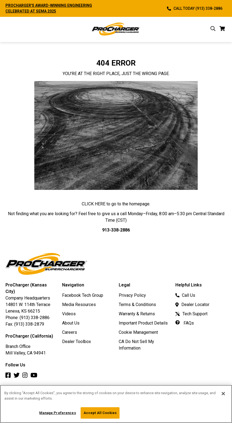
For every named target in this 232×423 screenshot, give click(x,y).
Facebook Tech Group (82, 295)
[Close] (223, 394)
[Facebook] (9, 376)
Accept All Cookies (100, 413)
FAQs (184, 323)
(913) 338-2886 (35, 317)
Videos (69, 313)
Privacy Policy (132, 295)
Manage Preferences (57, 413)
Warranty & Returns (137, 313)
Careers (69, 332)
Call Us (185, 295)
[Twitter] (18, 376)
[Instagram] (26, 376)
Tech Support (191, 313)
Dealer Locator (192, 304)
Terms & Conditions (137, 304)
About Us (71, 323)
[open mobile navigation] (9, 29)
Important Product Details (143, 323)
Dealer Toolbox (76, 341)
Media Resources (79, 304)
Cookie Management (138, 332)
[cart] (222, 29)
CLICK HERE (93, 203)
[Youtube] (35, 376)
